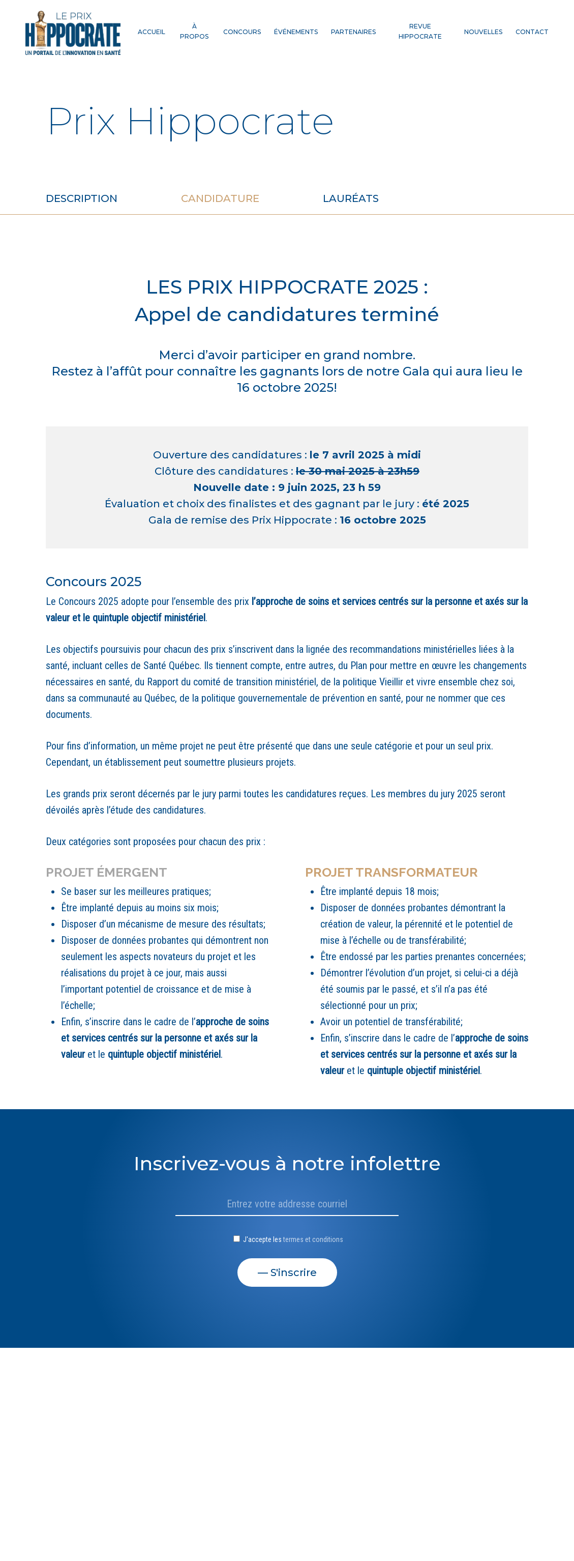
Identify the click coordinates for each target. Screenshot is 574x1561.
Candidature (220, 198)
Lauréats (351, 198)
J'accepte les (288, 1239)
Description (81, 198)
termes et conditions (313, 1239)
